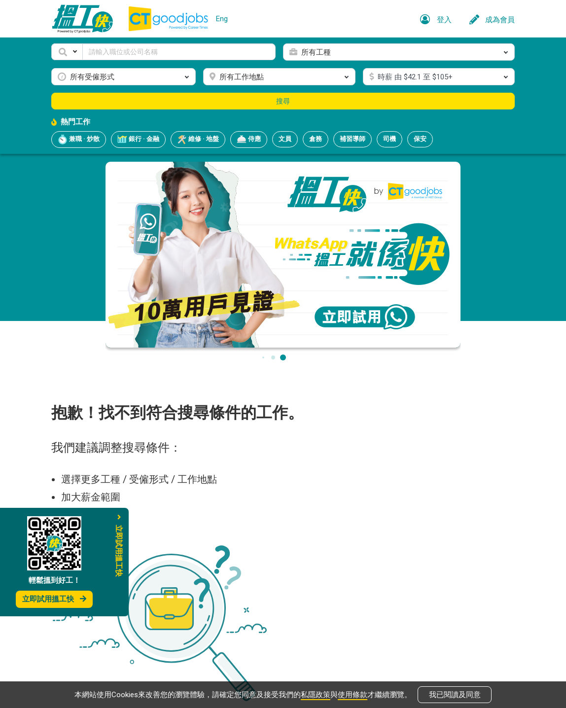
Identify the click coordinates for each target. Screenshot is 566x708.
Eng (222, 18)
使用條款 (352, 694)
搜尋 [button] (283, 101)
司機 (389, 138)
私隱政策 (315, 694)
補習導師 (352, 138)
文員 (285, 138)
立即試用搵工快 (54, 599)
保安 (420, 138)
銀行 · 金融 (138, 139)
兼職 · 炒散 (79, 139)
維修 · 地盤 (198, 139)
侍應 (249, 139)
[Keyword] (179, 51)
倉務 (315, 138)
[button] (67, 51)
